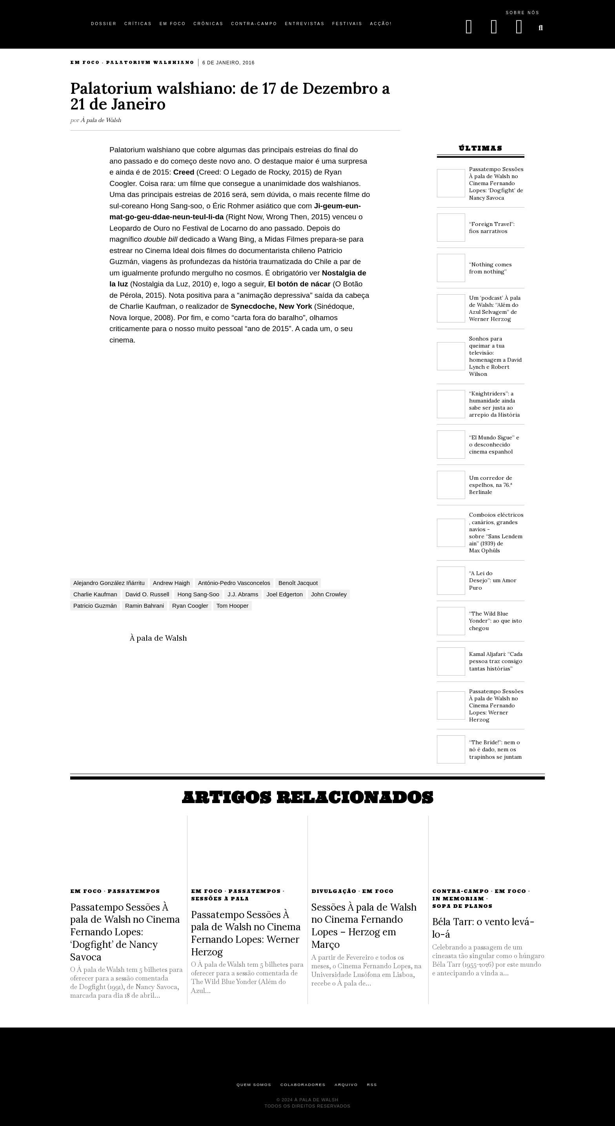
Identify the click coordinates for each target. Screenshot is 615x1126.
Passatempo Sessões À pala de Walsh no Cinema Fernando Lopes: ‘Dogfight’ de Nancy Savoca (496, 183)
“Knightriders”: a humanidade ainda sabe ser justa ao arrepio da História (494, 404)
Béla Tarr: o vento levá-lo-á (483, 928)
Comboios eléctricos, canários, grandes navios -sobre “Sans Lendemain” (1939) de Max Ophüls (496, 532)
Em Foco (85, 62)
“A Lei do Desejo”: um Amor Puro (493, 580)
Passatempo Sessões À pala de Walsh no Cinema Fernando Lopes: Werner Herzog (496, 705)
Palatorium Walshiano (150, 62)
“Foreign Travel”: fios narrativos (492, 227)
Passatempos (133, 891)
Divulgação (334, 891)
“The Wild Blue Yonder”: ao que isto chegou (495, 620)
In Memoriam (458, 899)
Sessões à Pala (220, 899)
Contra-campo (460, 891)
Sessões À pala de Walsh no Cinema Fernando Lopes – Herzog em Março (364, 926)
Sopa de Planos (462, 906)
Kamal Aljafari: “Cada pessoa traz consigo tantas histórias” (495, 661)
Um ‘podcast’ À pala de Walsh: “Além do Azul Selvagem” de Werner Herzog (494, 308)
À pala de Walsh (101, 120)
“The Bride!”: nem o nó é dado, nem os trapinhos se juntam (495, 749)
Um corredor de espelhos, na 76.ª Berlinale (490, 485)
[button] (541, 28)
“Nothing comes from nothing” (490, 268)
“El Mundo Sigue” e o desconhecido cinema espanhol (494, 444)
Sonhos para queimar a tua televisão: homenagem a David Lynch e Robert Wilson (495, 356)
